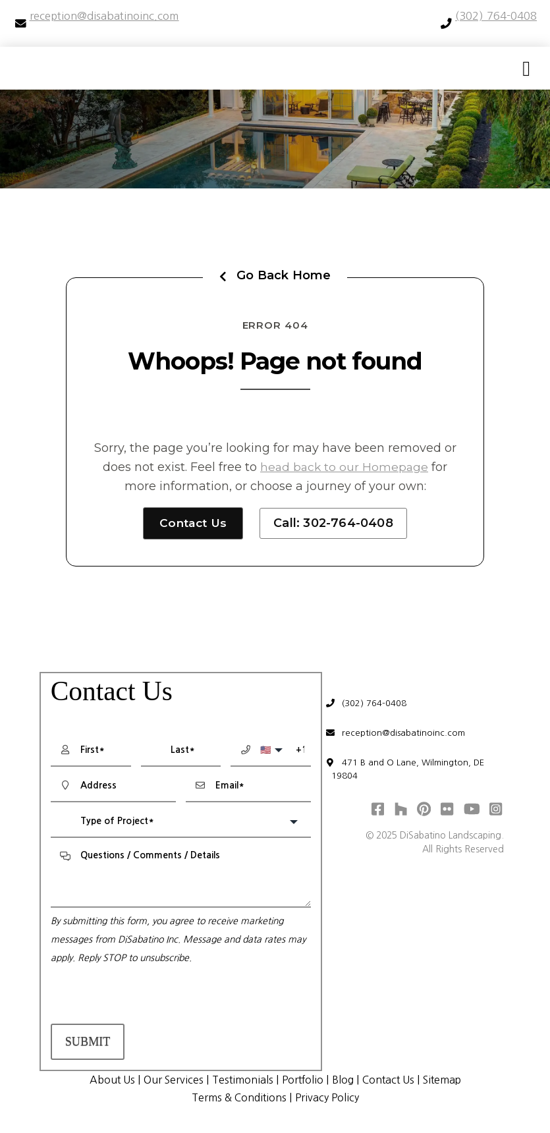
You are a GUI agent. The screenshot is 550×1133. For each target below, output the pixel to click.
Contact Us (193, 523)
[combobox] (181, 823)
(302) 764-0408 (370, 705)
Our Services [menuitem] (169, 1080)
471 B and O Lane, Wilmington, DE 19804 (409, 774)
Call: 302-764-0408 (335, 523)
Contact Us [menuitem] (392, 1080)
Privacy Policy (329, 1098)
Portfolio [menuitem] (303, 1080)
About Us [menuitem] (105, 1080)
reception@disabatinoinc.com (399, 736)
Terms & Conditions (237, 1098)
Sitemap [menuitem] (449, 1080)
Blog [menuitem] (344, 1080)
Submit (88, 1042)
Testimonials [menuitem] (240, 1080)
